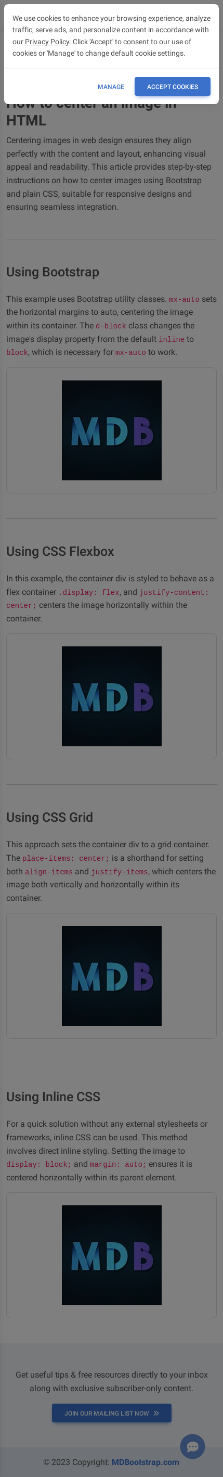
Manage (111, 87)
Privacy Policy (47, 41)
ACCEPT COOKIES (172, 87)
